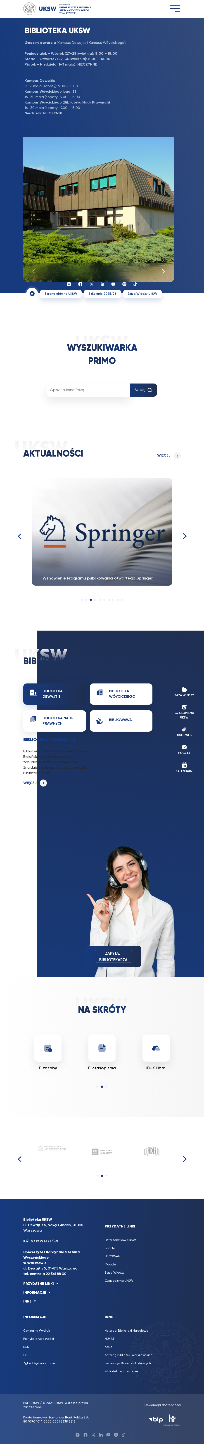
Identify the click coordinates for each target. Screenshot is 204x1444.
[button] (82, 600)
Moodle (110, 1264)
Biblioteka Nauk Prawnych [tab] (51, 721)
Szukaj (143, 390)
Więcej (164, 455)
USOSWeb (112, 1256)
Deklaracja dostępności (163, 1405)
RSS (26, 1347)
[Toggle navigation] (175, 8)
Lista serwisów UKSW (120, 1240)
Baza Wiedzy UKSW (142, 293)
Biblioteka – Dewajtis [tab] (48, 694)
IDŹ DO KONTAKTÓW (40, 1241)
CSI (25, 1355)
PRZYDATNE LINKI (38, 1284)
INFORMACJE (34, 1293)
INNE (27, 1301)
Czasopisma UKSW (119, 1280)
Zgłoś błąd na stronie (39, 1363)
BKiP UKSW (31, 1403)
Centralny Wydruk (36, 1330)
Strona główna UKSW (61, 293)
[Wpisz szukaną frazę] (88, 390)
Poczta (110, 1248)
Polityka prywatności (38, 1338)
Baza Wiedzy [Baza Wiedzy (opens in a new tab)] (114, 1272)
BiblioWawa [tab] (114, 721)
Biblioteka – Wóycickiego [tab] (115, 694)
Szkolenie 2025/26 (102, 293)
